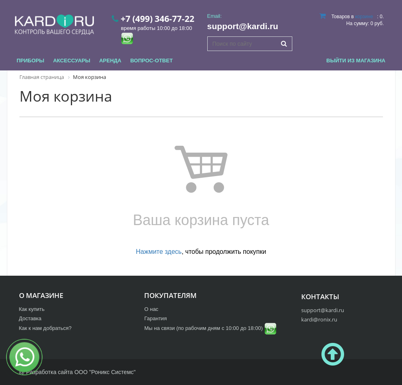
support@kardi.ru (243, 26)
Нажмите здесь (159, 251)
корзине (364, 16)
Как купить (32, 309)
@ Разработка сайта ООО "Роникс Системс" (77, 372)
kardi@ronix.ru (319, 319)
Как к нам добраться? (45, 328)
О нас (151, 309)
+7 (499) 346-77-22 (157, 18)
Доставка (30, 318)
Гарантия (155, 318)
